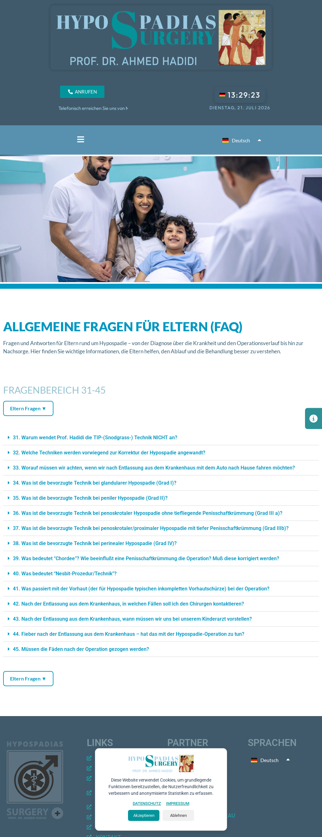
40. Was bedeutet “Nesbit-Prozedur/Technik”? (65, 574)
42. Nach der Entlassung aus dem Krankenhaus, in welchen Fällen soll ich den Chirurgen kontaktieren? (128, 604)
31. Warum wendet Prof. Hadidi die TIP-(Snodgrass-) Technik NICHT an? (95, 438)
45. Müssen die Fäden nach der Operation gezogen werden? (81, 649)
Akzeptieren (143, 815)
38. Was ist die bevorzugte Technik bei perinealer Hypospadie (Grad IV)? (95, 543)
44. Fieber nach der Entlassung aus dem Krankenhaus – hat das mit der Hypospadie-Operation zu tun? (128, 634)
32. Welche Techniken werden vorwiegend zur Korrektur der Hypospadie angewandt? (109, 453)
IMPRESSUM (177, 803)
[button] (80, 140)
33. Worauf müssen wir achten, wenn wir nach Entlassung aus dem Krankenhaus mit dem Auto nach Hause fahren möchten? (154, 468)
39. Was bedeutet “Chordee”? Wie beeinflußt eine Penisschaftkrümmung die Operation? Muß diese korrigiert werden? (146, 558)
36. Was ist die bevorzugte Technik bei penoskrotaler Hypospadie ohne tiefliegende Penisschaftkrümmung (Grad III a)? (147, 513)
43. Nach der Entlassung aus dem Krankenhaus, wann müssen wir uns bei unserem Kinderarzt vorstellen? (132, 619)
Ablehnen (178, 815)
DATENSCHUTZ (147, 803)
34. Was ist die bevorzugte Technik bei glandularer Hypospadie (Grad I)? (94, 483)
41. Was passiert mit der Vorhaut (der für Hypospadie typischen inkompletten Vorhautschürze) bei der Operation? (141, 589)
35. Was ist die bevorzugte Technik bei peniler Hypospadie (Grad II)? (90, 498)
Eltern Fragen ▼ (28, 408)
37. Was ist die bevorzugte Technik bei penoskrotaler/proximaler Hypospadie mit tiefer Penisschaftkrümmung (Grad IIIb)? (151, 528)
